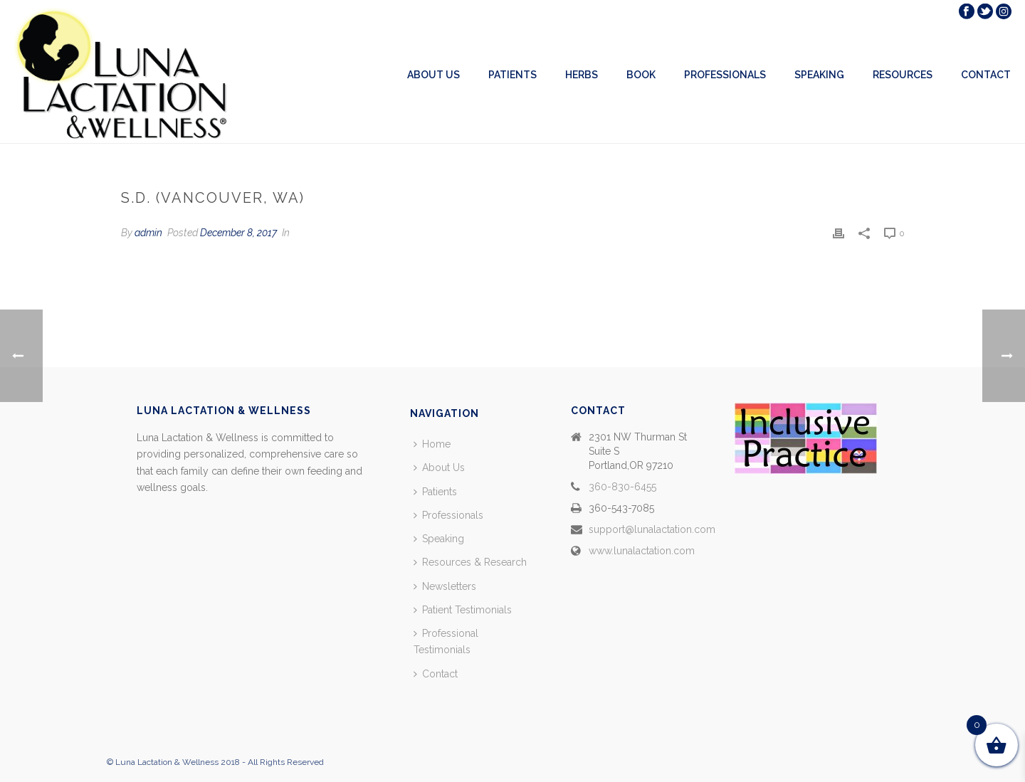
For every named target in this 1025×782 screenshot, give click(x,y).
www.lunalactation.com (642, 550)
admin (148, 232)
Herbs (581, 74)
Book (641, 74)
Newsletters (445, 586)
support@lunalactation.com (652, 529)
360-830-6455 (622, 486)
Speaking (819, 74)
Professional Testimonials (446, 641)
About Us (433, 74)
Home (432, 444)
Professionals (725, 74)
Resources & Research (470, 562)
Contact (986, 74)
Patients (512, 74)
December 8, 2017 (238, 232)
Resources (902, 74)
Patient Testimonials (463, 609)
